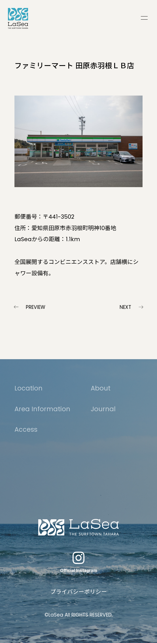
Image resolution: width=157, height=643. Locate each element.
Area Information (42, 408)
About (101, 388)
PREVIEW (35, 307)
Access (25, 429)
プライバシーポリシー (78, 592)
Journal (103, 408)
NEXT (125, 307)
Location (28, 388)
